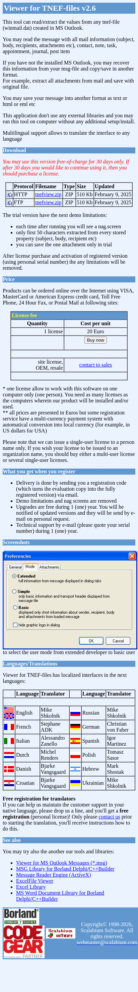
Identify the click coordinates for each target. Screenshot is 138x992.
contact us (109, 817)
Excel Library (31, 887)
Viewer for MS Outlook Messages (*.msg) (61, 863)
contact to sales (95, 365)
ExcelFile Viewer (34, 881)
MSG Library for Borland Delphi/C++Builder (65, 869)
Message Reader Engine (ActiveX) (53, 875)
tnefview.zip (48, 194)
